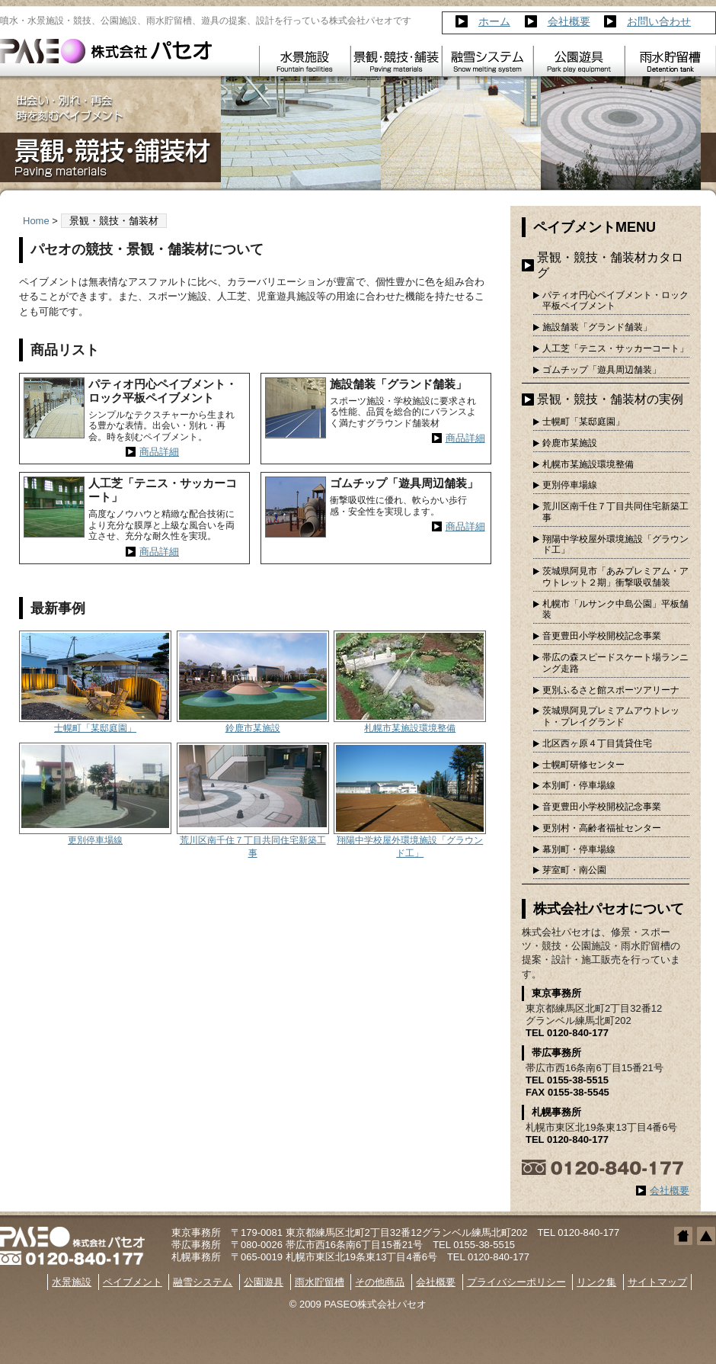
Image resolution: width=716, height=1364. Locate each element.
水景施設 (71, 1282)
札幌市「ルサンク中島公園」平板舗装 (615, 610)
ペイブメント (132, 1282)
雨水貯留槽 (319, 1282)
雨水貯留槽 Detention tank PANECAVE (670, 61)
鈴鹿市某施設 (252, 728)
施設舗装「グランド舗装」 (597, 327)
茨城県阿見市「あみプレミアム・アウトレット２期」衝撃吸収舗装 (615, 577)
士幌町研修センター (583, 764)
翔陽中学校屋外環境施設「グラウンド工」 (615, 545)
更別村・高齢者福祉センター (601, 828)
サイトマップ (657, 1282)
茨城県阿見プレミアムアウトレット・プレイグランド (610, 716)
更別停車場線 (95, 840)
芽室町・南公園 (574, 870)
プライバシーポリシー (516, 1282)
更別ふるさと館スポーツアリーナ (610, 690)
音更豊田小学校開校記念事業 (601, 636)
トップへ (706, 1236)
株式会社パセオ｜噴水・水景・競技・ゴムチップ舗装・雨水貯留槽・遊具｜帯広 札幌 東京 (106, 51)
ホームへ (683, 1236)
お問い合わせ (659, 21)
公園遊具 (263, 1282)
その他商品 (379, 1282)
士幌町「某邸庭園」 (95, 728)
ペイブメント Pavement (396, 61)
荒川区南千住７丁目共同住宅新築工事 (615, 512)
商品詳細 (159, 451)
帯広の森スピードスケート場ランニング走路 (615, 663)
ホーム (494, 21)
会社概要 (569, 21)
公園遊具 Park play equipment (579, 61)
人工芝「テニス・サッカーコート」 (615, 348)
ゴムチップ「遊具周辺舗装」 (601, 369)
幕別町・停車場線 (578, 849)
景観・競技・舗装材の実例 (610, 399)
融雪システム (202, 1282)
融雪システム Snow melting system (487, 61)
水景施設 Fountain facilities (304, 61)
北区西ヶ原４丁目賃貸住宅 (597, 743)
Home (36, 220)
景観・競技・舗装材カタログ (610, 265)
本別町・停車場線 (578, 785)
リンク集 (596, 1282)
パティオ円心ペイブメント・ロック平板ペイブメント (615, 301)
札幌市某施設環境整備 (409, 728)
